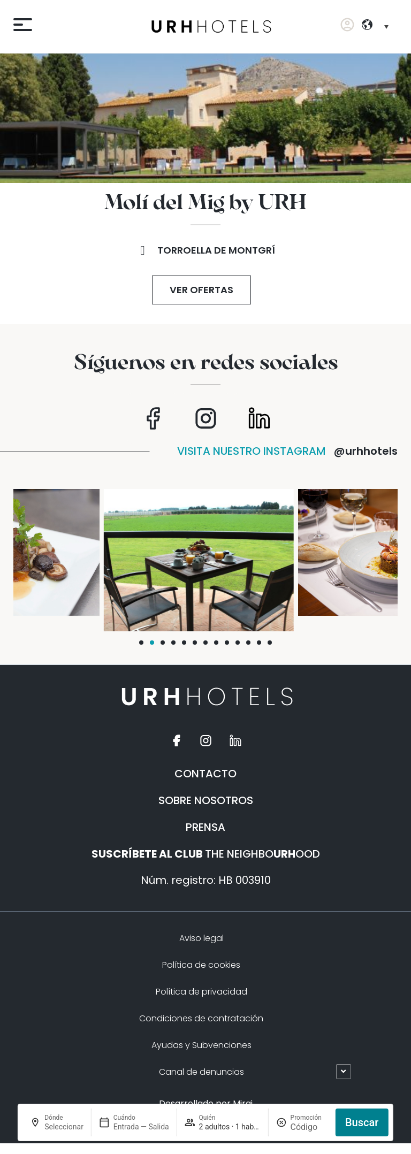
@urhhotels (366, 451)
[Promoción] (309, 1127)
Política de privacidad (201, 991)
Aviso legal (201, 938)
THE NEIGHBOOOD (206, 853)
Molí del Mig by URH (205, 203)
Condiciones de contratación (201, 1018)
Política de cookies (201, 965)
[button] (141, 642)
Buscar (361, 1122)
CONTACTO (205, 773)
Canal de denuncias (201, 1072)
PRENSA (205, 827)
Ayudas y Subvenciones (201, 1045)
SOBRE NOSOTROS (205, 800)
